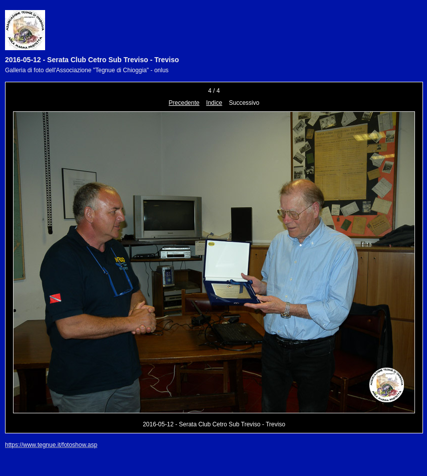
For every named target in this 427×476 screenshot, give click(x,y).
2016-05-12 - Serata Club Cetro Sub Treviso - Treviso (92, 60)
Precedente (184, 102)
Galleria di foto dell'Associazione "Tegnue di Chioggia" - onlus (86, 70)
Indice (214, 102)
